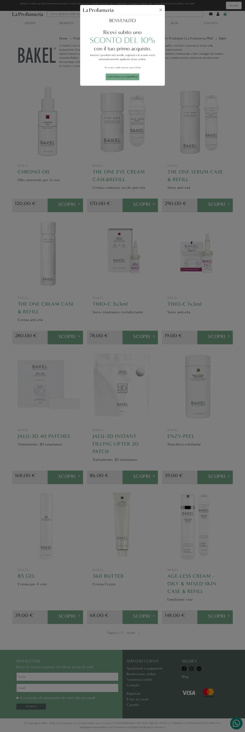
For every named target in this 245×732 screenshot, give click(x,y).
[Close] (161, 10)
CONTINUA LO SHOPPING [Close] (122, 76)
